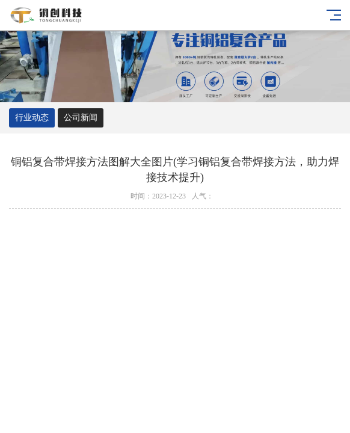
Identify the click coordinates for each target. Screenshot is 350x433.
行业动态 (32, 117)
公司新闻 (80, 117)
